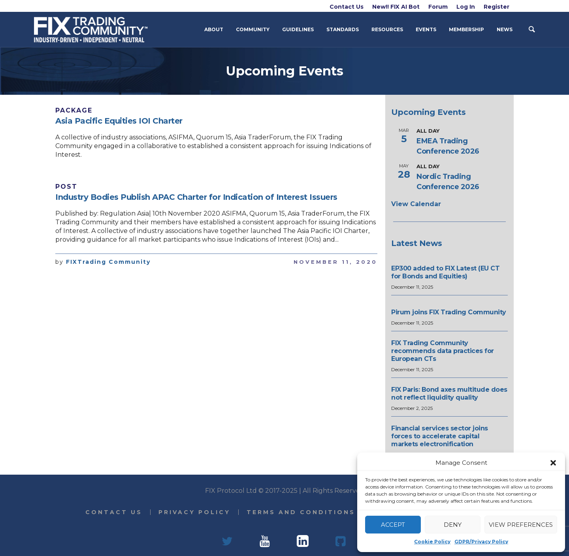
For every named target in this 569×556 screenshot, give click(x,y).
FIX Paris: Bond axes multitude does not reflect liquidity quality (449, 393)
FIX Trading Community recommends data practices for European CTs (442, 351)
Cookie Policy (432, 542)
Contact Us (113, 512)
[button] (553, 463)
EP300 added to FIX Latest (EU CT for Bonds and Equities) (445, 272)
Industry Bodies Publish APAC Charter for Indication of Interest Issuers (196, 197)
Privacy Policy (194, 512)
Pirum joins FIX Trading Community (448, 312)
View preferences (521, 524)
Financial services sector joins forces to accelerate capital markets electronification (439, 436)
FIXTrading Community (108, 261)
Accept (393, 524)
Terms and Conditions (301, 512)
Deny (453, 524)
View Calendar (416, 204)
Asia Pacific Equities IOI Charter (119, 121)
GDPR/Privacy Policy (481, 542)
